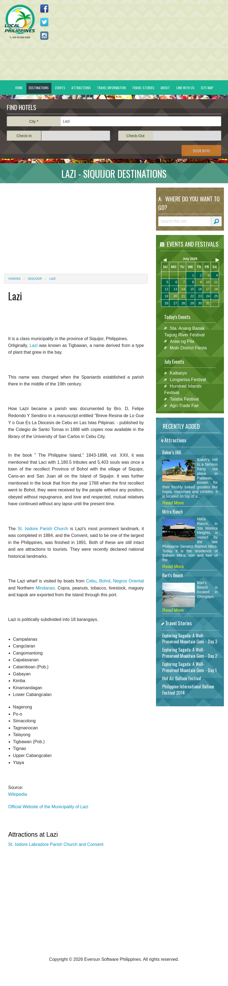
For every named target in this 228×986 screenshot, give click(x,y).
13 (175, 289)
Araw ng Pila (182, 341)
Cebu (91, 581)
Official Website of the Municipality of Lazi (48, 806)
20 (175, 296)
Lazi (52, 278)
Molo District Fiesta (188, 347)
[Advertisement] (76, 225)
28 (183, 303)
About (165, 87)
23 (200, 296)
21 (183, 296)
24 (208, 296)
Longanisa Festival (188, 379)
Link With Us (185, 87)
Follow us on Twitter (44, 22)
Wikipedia (17, 794)
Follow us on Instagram (44, 35)
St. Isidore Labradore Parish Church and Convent (55, 844)
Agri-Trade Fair (184, 405)
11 (216, 282)
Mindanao (45, 588)
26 (166, 303)
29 (192, 303)
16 (200, 289)
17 (208, 289)
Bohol (104, 581)
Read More (173, 503)
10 (208, 282)
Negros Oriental (128, 581)
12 (166, 289)
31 (208, 303)
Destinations (39, 87)
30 (200, 303)
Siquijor (35, 278)
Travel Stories (143, 87)
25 (216, 296)
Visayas (14, 278)
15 (192, 289)
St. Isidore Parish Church (43, 528)
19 (166, 296)
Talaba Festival (184, 399)
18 (216, 289)
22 (192, 296)
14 (183, 289)
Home (19, 87)
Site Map (207, 87)
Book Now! (201, 150)
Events (60, 87)
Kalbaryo (178, 373)
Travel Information (111, 87)
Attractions (81, 87)
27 (175, 303)
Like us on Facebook (44, 8)
